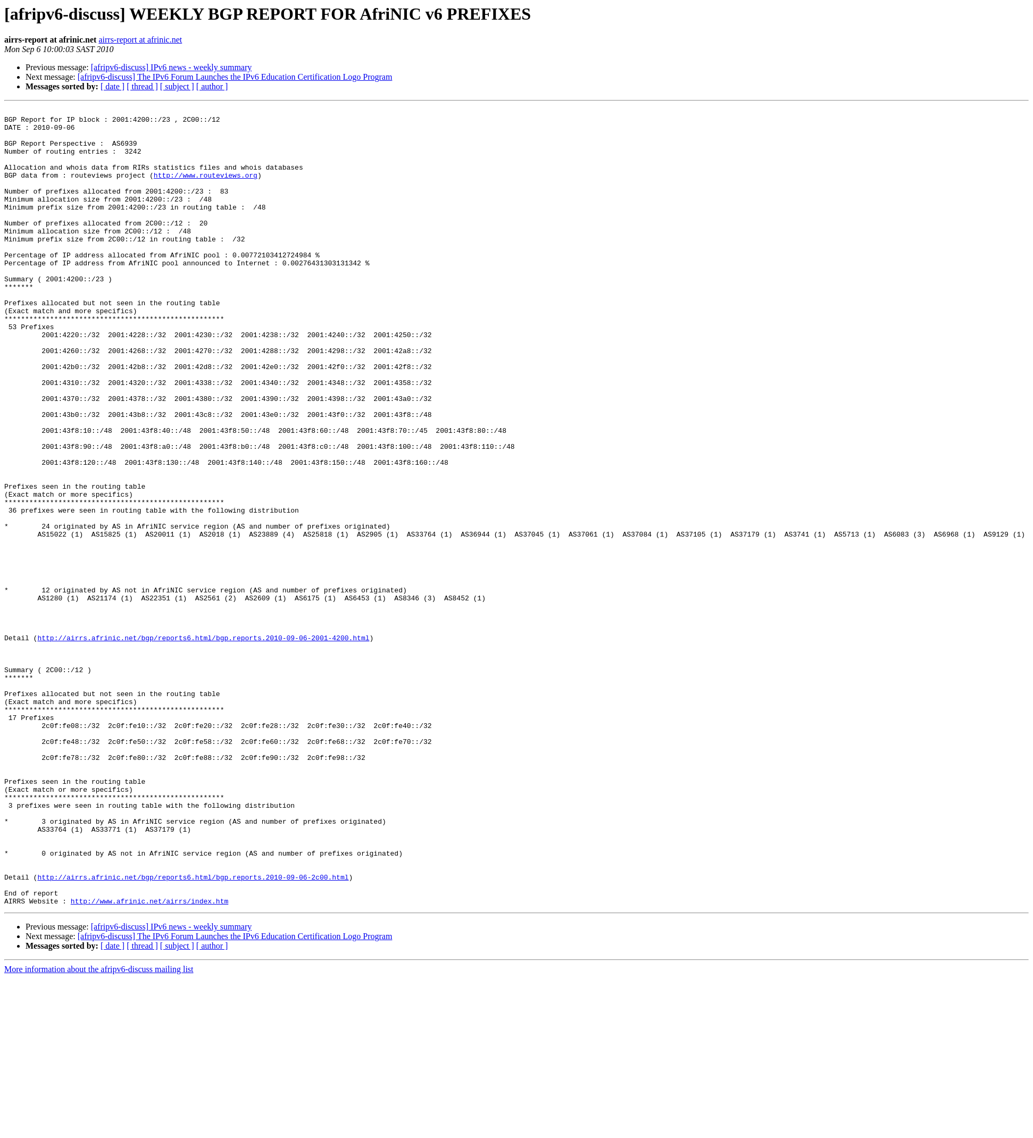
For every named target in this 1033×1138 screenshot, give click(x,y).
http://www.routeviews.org (205, 189)
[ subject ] (177, 86)
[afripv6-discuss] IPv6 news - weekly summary (171, 67)
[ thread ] (142, 86)
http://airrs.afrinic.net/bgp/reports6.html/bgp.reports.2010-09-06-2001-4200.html (203, 744)
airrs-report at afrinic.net (140, 39)
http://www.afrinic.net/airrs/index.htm (149, 1060)
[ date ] (112, 86)
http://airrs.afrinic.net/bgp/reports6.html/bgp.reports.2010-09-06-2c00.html (192, 1031)
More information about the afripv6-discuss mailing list (99, 1128)
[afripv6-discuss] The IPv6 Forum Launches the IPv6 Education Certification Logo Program (235, 76)
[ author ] (212, 86)
